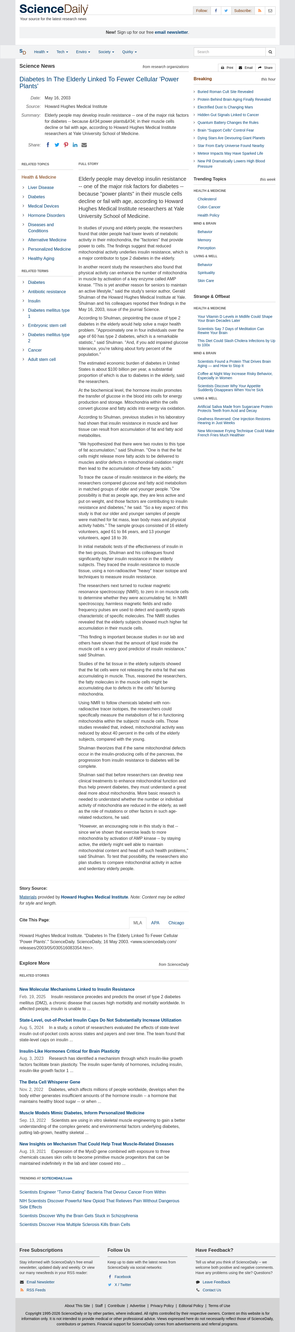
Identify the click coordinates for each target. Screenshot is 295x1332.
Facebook (123, 1277)
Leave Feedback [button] (216, 1282)
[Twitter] (57, 145)
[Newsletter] (270, 10)
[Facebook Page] (216, 10)
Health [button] (41, 52)
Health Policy (208, 215)
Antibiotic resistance (47, 291)
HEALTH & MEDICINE (210, 191)
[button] (227, 68)
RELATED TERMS (35, 271)
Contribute (116, 1306)
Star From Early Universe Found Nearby (231, 146)
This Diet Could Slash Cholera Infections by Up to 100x (236, 343)
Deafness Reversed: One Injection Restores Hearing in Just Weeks (234, 421)
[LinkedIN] (75, 145)
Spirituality (206, 273)
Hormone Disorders (46, 215)
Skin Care (206, 281)
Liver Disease (41, 187)
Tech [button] (62, 52)
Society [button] (106, 52)
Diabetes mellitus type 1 (49, 313)
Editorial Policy (191, 1306)
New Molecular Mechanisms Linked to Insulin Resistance (77, 989)
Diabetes (36, 197)
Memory (204, 240)
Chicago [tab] (176, 923)
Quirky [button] (129, 52)
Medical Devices (43, 206)
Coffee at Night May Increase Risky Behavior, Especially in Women (235, 376)
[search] (270, 51)
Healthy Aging (41, 258)
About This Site (77, 1306)
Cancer (35, 350)
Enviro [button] (83, 52)
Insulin (34, 301)
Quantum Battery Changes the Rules (228, 122)
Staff (99, 1306)
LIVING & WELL (205, 256)
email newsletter (171, 32)
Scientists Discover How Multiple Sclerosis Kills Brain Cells (74, 1224)
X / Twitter (123, 1285)
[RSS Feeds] (260, 10)
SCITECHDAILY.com (57, 1178)
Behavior (205, 232)
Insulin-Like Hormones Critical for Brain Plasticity (69, 1051)
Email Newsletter (41, 1282)
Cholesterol (207, 199)
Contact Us (212, 1290)
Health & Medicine (39, 177)
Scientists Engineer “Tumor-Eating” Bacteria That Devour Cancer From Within (92, 1192)
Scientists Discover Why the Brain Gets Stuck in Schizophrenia (78, 1215)
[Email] (84, 145)
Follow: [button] (202, 11)
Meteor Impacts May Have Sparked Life (230, 153)
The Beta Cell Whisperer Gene (49, 1082)
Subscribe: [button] (243, 11)
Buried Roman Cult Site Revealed (225, 92)
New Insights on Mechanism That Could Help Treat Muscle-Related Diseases (96, 1144)
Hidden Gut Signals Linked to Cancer (228, 115)
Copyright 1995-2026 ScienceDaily (54, 1313)
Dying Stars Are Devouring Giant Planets (231, 138)
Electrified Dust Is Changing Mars (225, 107)
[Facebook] (48, 145)
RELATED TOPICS (35, 164)
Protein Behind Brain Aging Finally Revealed (234, 99)
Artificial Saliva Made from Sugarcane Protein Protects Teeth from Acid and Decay (235, 408)
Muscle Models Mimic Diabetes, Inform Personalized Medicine (81, 1113)
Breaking (203, 79)
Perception (206, 248)
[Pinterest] (66, 145)
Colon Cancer (209, 207)
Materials (28, 897)
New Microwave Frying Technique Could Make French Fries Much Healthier (236, 433)
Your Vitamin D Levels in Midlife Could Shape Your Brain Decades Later (235, 318)
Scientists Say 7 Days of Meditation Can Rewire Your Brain (231, 331)
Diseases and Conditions (41, 227)
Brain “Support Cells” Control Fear (226, 130)
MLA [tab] (137, 923)
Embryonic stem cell (47, 325)
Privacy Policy (162, 1306)
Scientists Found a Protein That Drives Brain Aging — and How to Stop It (234, 363)
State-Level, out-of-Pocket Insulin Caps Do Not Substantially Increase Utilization (100, 1020)
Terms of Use (219, 1306)
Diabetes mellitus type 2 (49, 337)
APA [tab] (155, 923)
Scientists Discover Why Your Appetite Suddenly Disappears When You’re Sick (230, 388)
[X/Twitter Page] (226, 10)
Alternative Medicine (47, 240)
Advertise (137, 1306)
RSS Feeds (36, 1290)
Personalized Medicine (49, 249)
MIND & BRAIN (205, 223)
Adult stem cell (42, 359)
